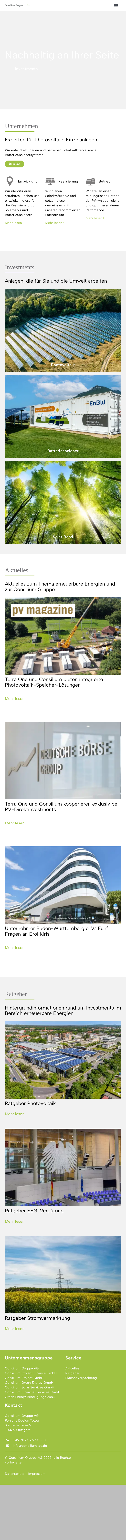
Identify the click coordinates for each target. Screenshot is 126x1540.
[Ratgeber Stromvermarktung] (63, 1274)
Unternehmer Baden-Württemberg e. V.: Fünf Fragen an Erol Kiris (56, 931)
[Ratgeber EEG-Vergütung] (63, 1167)
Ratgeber (16, 994)
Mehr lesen (14, 698)
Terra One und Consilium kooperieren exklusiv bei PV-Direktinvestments (62, 806)
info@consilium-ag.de (30, 1446)
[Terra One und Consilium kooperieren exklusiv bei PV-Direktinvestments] (63, 760)
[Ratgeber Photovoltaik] (63, 1060)
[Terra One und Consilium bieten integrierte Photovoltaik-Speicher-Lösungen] (63, 636)
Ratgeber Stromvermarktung (37, 1318)
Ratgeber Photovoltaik (30, 1103)
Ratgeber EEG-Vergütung (34, 1211)
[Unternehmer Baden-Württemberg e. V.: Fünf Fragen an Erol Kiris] (63, 885)
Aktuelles (16, 570)
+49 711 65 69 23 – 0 (29, 1440)
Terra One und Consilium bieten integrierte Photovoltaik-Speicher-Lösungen (54, 682)
